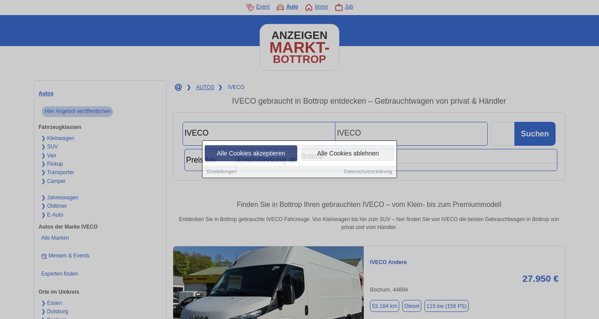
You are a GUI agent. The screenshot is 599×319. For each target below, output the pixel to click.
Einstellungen (222, 172)
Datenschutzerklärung (368, 172)
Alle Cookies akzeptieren (251, 153)
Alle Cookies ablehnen (348, 153)
